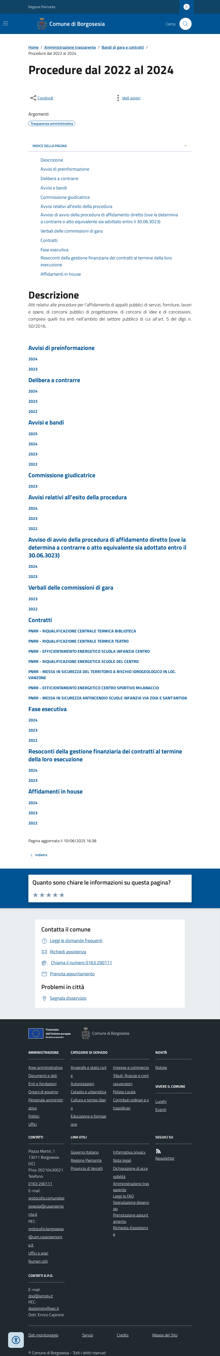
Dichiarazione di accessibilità (130, 1172)
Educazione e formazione (88, 1120)
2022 (33, 411)
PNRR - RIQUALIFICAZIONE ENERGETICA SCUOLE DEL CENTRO (83, 661)
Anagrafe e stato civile (88, 1071)
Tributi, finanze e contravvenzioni (131, 1079)
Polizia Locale (124, 1092)
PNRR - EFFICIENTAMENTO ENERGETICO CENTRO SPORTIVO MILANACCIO (93, 688)
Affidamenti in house (55, 791)
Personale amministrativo (45, 1104)
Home (33, 47)
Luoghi (161, 1101)
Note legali (122, 1160)
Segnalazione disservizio (131, 1205)
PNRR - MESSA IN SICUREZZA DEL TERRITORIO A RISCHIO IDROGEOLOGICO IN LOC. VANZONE (102, 674)
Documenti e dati (42, 1075)
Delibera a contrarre (54, 380)
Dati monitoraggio (43, 1335)
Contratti (40, 620)
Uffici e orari (38, 1253)
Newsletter (164, 1158)
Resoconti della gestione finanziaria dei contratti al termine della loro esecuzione (105, 755)
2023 (33, 369)
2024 (33, 359)
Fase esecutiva (47, 709)
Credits (123, 1335)
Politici (33, 1116)
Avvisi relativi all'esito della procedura (77, 497)
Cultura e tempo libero (88, 1104)
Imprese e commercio (131, 1067)
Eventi (160, 1109)
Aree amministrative (45, 1067)
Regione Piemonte (41, 6)
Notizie (161, 1067)
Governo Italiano (85, 1152)
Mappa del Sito (164, 1335)
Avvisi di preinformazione (61, 348)
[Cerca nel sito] (183, 24)
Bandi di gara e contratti (123, 47)
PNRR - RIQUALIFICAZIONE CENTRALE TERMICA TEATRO (78, 641)
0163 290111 (40, 1184)
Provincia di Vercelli (87, 1168)
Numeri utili (38, 1261)
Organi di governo (43, 1092)
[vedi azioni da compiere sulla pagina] (127, 98)
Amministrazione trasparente (70, 47)
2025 (33, 434)
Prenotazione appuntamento (130, 1218)
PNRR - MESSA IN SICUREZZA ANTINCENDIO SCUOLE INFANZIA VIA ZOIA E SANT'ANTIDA (107, 698)
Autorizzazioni (82, 1084)
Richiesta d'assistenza (130, 1231)
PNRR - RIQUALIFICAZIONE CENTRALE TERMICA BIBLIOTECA (82, 631)
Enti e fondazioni (42, 1084)
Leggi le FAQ (123, 1196)
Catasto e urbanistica (88, 1092)
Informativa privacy (129, 1152)
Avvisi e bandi (46, 422)
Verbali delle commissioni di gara (70, 587)
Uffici (32, 1124)
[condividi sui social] (41, 98)
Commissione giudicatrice (61, 475)
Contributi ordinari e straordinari (131, 1104)
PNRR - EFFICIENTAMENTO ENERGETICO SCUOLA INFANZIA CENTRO (89, 651)
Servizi (87, 1335)
